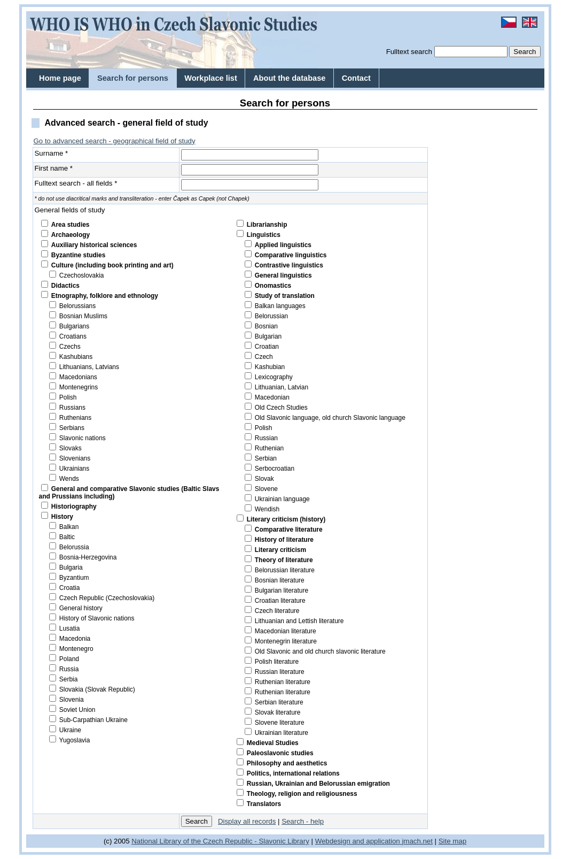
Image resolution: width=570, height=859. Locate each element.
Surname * (51, 153)
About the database (289, 78)
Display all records (247, 821)
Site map (452, 841)
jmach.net (416, 841)
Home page (60, 78)
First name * (54, 168)
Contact (356, 78)
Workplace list (210, 78)
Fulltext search (409, 52)
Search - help (303, 821)
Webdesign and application (357, 841)
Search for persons (132, 78)
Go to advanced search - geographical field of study (115, 141)
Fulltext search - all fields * (76, 183)
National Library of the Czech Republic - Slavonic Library (220, 841)
